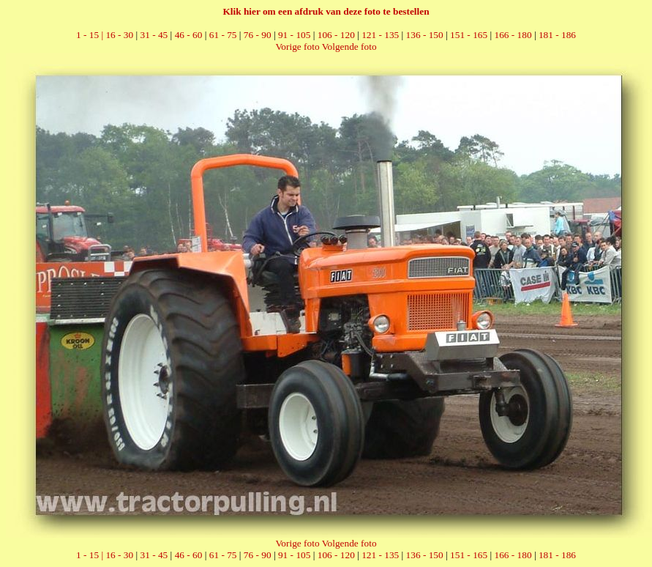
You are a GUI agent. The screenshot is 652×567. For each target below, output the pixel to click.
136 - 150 (424, 34)
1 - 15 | (90, 34)
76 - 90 (257, 34)
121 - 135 (380, 34)
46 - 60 (189, 34)
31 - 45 (154, 34)
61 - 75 (223, 34)
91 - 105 (294, 34)
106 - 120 (336, 34)
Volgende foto (349, 46)
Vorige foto (297, 46)
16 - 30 (119, 34)
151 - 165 (468, 34)
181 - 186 (557, 34)
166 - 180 (512, 34)
